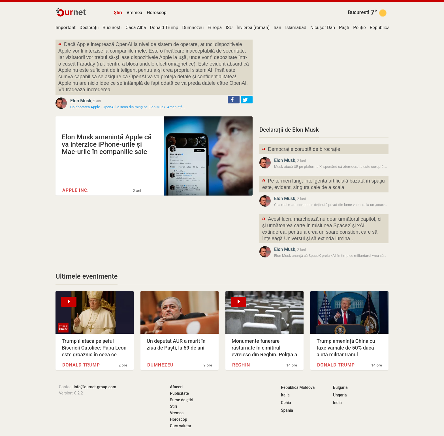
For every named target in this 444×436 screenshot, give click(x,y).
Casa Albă (135, 27)
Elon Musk (80, 100)
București (358, 12)
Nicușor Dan (322, 27)
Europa (215, 27)
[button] (234, 99)
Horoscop (156, 12)
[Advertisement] (323, 79)
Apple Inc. (75, 190)
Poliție (359, 27)
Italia (285, 395)
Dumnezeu (193, 27)
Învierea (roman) (253, 27)
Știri (118, 12)
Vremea (134, 12)
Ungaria (340, 395)
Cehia (286, 402)
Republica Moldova (298, 387)
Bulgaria (340, 387)
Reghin (241, 365)
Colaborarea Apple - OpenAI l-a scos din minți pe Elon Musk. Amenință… (127, 107)
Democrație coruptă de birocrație (301, 150)
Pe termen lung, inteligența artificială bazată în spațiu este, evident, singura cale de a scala (323, 183)
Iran (277, 27)
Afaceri (176, 387)
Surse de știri (181, 400)
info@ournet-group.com (95, 387)
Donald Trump (164, 27)
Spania (287, 410)
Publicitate (179, 393)
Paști (344, 27)
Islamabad (295, 27)
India (337, 402)
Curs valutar (180, 426)
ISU (229, 27)
